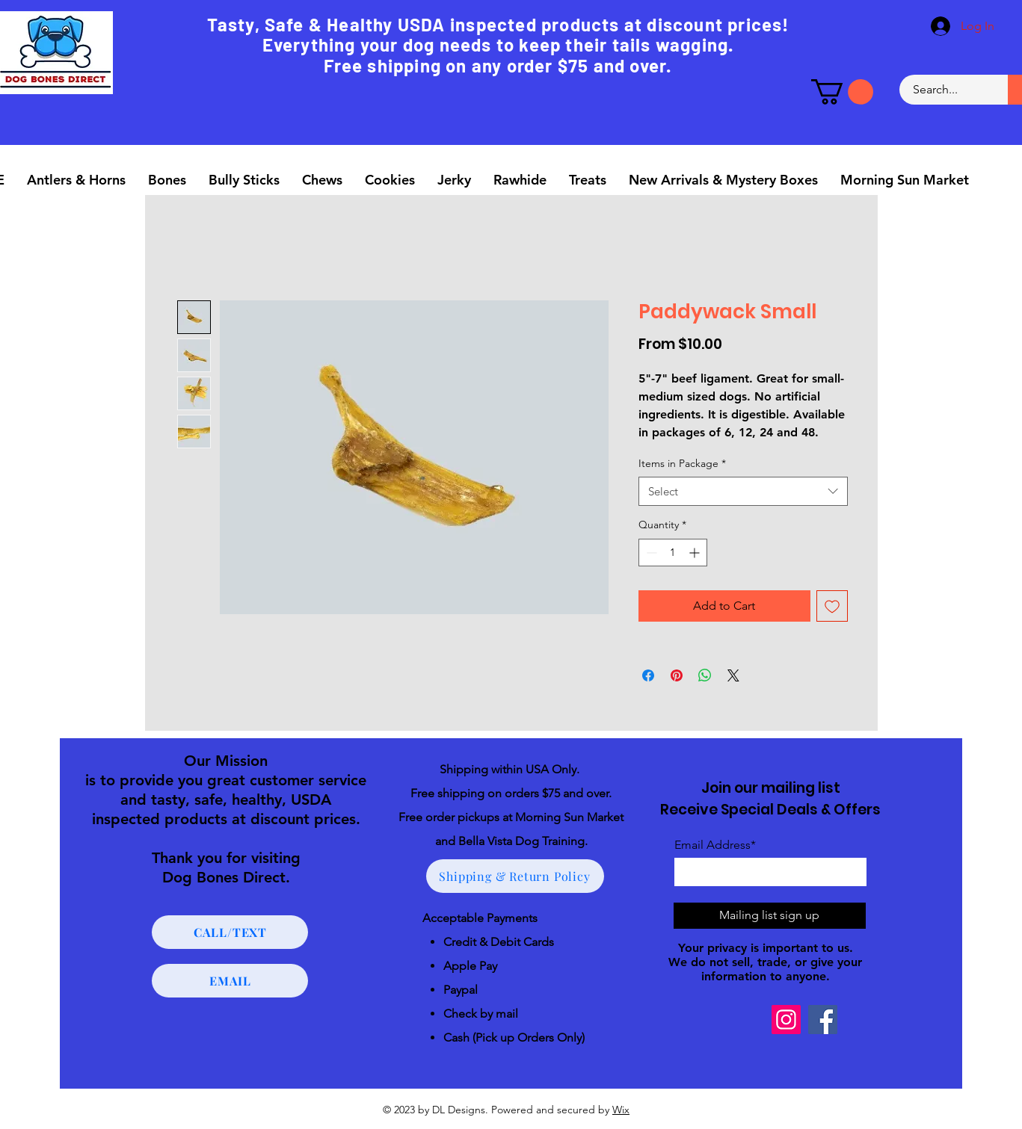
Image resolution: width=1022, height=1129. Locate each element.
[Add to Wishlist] (832, 606)
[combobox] (743, 491)
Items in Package (682, 463)
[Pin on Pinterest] (677, 675)
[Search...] (945, 90)
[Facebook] (822, 1019)
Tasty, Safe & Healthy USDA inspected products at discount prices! (498, 24)
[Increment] (695, 552)
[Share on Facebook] (648, 675)
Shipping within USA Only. (511, 769)
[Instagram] (786, 1019)
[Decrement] (650, 552)
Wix (620, 1109)
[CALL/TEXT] (230, 932)
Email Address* (715, 845)
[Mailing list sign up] (770, 916)
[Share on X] (733, 675)
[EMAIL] (230, 980)
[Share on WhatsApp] (705, 675)
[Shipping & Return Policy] (515, 876)
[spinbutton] (672, 552)
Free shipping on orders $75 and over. (511, 793)
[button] (842, 92)
